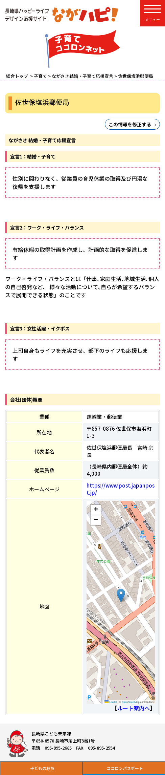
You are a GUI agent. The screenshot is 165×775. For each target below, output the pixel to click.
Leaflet (110, 702)
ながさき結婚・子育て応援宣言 (82, 76)
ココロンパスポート (125, 768)
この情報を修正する (130, 124)
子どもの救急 (42, 768)
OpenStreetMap (131, 702)
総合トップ (17, 76)
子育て (40, 76)
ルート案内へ (133, 708)
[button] (121, 595)
